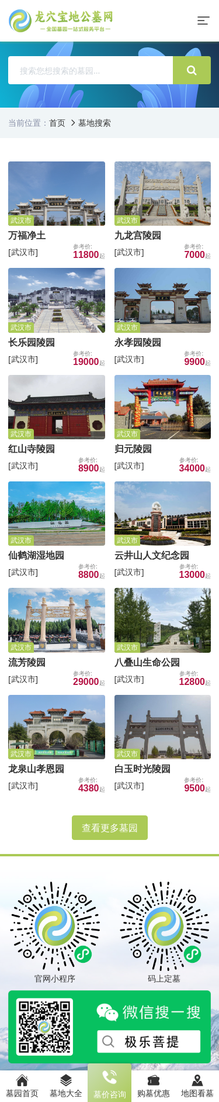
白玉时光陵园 (142, 768)
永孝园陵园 (137, 342)
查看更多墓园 (110, 827)
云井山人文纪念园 (151, 555)
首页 (57, 122)
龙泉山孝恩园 (36, 768)
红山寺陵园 (31, 448)
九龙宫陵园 (137, 235)
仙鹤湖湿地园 (36, 555)
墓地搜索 (94, 122)
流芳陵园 (27, 662)
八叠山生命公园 (147, 662)
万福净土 (27, 235)
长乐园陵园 (31, 342)
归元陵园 (133, 448)
